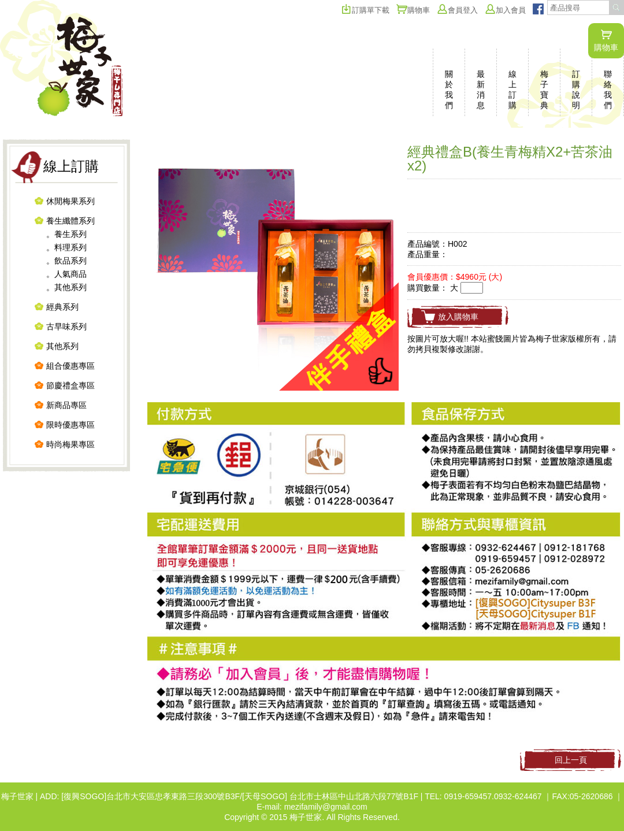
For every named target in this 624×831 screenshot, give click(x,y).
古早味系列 (66, 326)
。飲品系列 (66, 260)
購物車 (606, 40)
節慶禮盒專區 (70, 385)
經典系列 (62, 306)
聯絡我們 (608, 89)
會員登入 (457, 10)
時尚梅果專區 (70, 444)
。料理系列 (66, 247)
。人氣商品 (66, 274)
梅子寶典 (544, 89)
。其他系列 (66, 287)
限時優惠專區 (70, 424)
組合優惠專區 (70, 365)
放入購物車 (458, 316)
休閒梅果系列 (70, 201)
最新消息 (481, 89)
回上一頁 (571, 760)
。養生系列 (66, 234)
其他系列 (62, 346)
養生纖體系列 (70, 220)
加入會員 (505, 10)
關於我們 (449, 89)
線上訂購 (512, 89)
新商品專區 (66, 405)
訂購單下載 (365, 10)
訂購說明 (576, 89)
